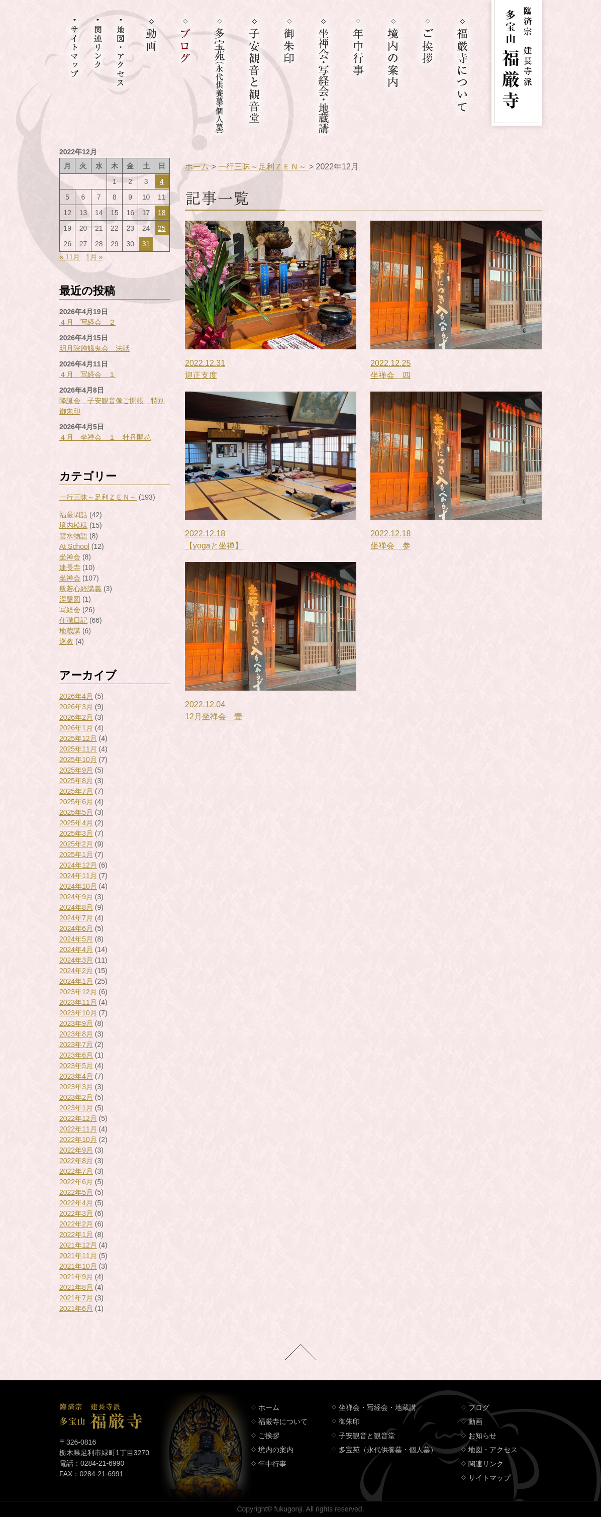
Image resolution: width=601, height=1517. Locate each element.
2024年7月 (76, 918)
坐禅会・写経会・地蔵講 (377, 1407)
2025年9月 (76, 770)
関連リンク (486, 1464)
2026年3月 (76, 707)
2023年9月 (76, 1023)
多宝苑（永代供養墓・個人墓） (388, 1450)
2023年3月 (76, 1087)
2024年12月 (78, 865)
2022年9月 (76, 1150)
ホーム (197, 166)
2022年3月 (76, 1213)
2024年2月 (76, 971)
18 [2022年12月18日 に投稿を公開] (162, 213)
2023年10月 (78, 1013)
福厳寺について (283, 1421)
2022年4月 (76, 1203)
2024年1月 (76, 981)
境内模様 (73, 525)
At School (74, 546)
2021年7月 (76, 1298)
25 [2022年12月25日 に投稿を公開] (162, 228)
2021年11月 (78, 1256)
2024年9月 (76, 897)
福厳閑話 (73, 515)
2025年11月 (78, 749)
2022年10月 (78, 1139)
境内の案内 (275, 1450)
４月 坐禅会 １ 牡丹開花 (105, 437)
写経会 (69, 610)
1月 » (94, 257)
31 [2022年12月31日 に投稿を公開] (146, 244)
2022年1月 (76, 1234)
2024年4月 (76, 949)
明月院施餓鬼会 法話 (94, 348)
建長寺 (69, 567)
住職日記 (73, 620)
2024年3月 (76, 960)
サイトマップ (489, 1478)
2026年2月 (76, 717)
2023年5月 (76, 1066)
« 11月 (69, 257)
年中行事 (272, 1464)
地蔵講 (69, 631)
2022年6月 (76, 1182)
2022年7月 (76, 1171)
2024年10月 (78, 886)
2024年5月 (76, 939)
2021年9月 (76, 1277)
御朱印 (349, 1421)
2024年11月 (78, 876)
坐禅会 (69, 557)
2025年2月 (76, 844)
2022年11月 (78, 1129)
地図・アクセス (493, 1450)
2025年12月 (78, 738)
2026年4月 (76, 696)
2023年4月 (76, 1076)
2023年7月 (76, 1044)
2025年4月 (76, 823)
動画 (475, 1421)
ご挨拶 (268, 1436)
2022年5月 (76, 1192)
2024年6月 (76, 928)
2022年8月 (76, 1161)
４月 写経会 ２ (87, 322)
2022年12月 (78, 1118)
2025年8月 (76, 781)
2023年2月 (76, 1097)
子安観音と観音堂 (367, 1436)
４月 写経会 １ (87, 374)
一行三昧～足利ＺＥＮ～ (98, 497)
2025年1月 (76, 854)
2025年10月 (78, 759)
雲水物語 (73, 536)
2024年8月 (76, 907)
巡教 (66, 641)
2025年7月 (76, 791)
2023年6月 (76, 1055)
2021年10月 (78, 1266)
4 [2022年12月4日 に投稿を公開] (162, 181)
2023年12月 (78, 992)
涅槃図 (69, 599)
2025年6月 (76, 802)
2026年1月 (76, 728)
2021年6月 (76, 1308)
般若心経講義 (80, 589)
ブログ (478, 1407)
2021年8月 (76, 1287)
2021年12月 (78, 1245)
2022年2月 (76, 1224)
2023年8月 (76, 1034)
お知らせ (482, 1436)
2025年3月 (76, 833)
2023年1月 (76, 1108)
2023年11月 (78, 1002)
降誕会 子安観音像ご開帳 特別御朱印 (112, 406)
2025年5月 (76, 812)
